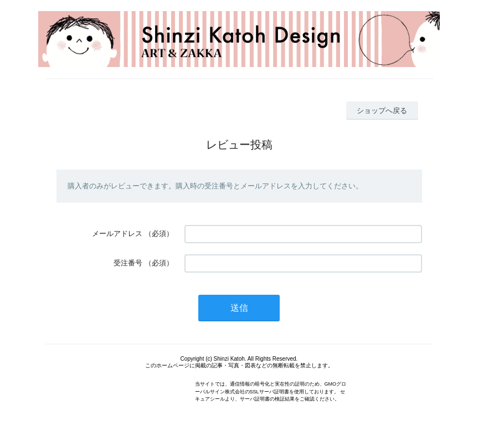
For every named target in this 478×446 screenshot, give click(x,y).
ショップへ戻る (382, 110)
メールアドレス (117, 233)
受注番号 (128, 263)
